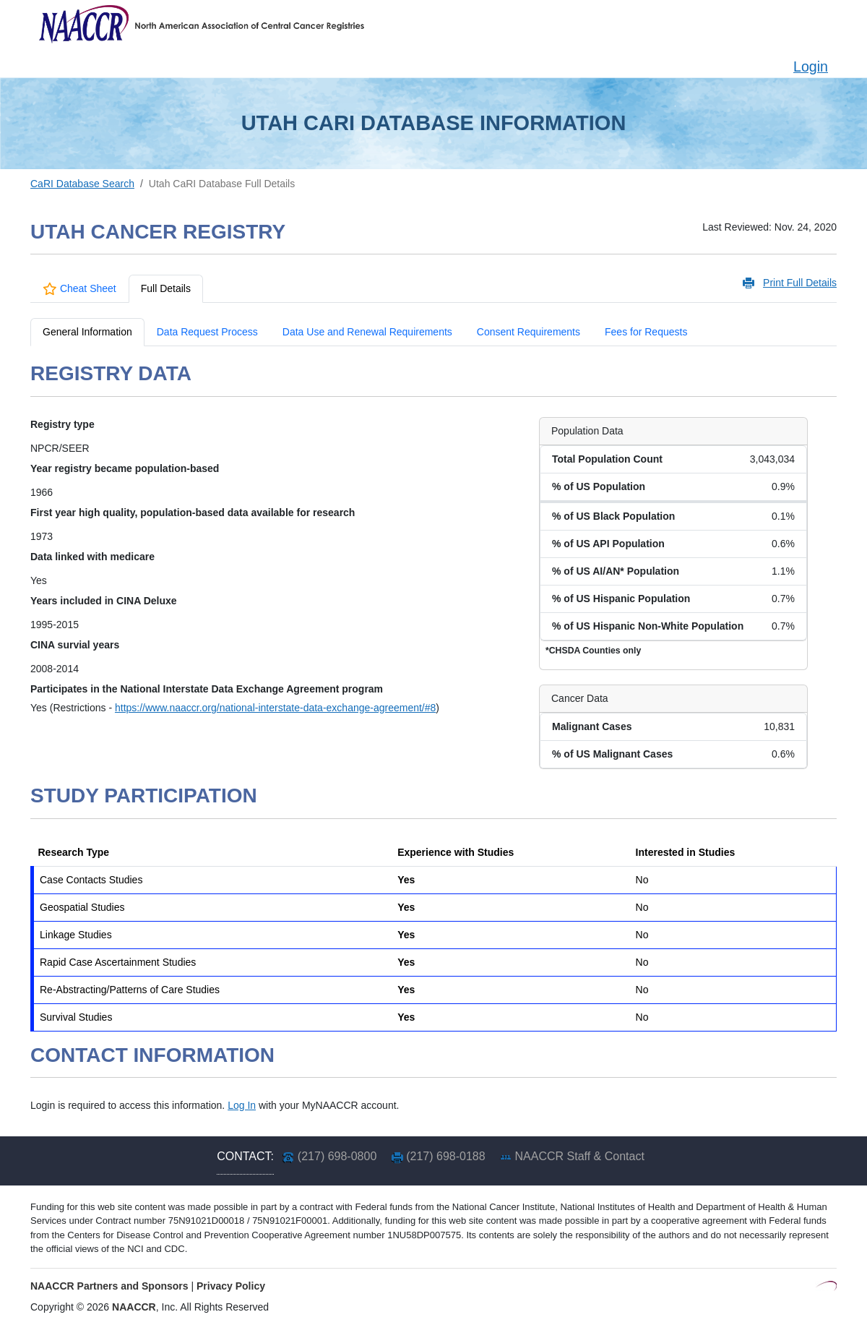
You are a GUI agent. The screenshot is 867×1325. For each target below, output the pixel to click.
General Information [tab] (87, 332)
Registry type (62, 424)
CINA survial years (74, 645)
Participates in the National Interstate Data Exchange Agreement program (206, 689)
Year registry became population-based (124, 468)
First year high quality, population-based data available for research (192, 512)
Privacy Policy (231, 1286)
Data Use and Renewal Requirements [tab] (367, 332)
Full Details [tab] (166, 288)
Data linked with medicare (92, 556)
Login (810, 66)
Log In (242, 1105)
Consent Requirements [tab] (528, 332)
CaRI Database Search (82, 183)
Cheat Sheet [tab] (79, 288)
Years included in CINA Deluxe (103, 600)
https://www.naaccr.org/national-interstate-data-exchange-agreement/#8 (275, 707)
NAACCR (134, 1307)
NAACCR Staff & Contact (579, 1156)
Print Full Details (800, 282)
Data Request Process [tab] (207, 332)
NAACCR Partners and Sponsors (109, 1286)
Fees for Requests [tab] (646, 332)
